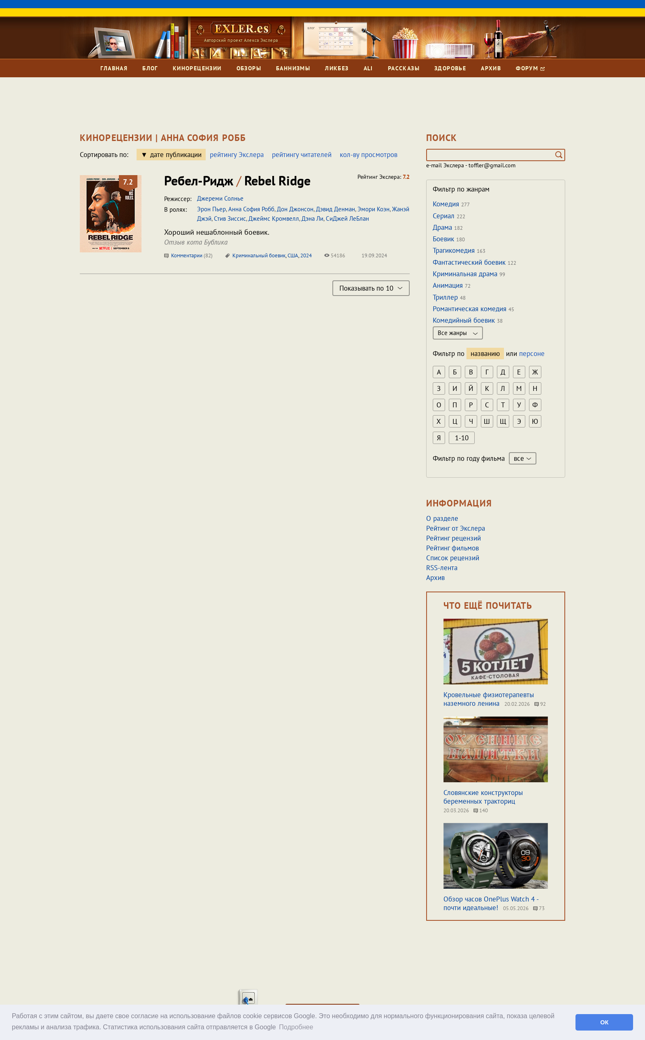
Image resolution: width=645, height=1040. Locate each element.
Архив (491, 68)
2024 (306, 255)
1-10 (462, 437)
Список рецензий (452, 557)
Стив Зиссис (230, 218)
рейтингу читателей (302, 154)
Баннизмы (293, 68)
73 (539, 908)
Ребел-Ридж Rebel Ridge (237, 180)
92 (540, 703)
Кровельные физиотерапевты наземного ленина (488, 699)
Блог (150, 68)
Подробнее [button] (296, 1027)
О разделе (442, 518)
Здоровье (450, 68)
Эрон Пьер (211, 209)
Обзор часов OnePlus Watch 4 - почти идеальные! (490, 903)
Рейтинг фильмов (452, 547)
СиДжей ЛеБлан (347, 218)
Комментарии (188, 255)
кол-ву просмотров (368, 154)
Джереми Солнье (220, 198)
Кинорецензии (197, 68)
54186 (334, 255)
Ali (368, 68)
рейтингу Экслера (237, 154)
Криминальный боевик (258, 255)
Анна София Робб (251, 209)
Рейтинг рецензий (453, 538)
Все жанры (458, 333)
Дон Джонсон (295, 209)
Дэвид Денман (335, 209)
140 (480, 810)
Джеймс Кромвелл (273, 218)
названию (485, 353)
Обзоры (249, 68)
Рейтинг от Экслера (455, 528)
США (293, 255)
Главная (114, 68)
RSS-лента (441, 567)
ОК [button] (604, 1022)
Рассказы (404, 68)
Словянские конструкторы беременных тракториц (483, 797)
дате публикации (176, 154)
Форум (530, 68)
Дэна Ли (312, 218)
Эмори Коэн (373, 209)
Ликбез (336, 68)
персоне (532, 353)
